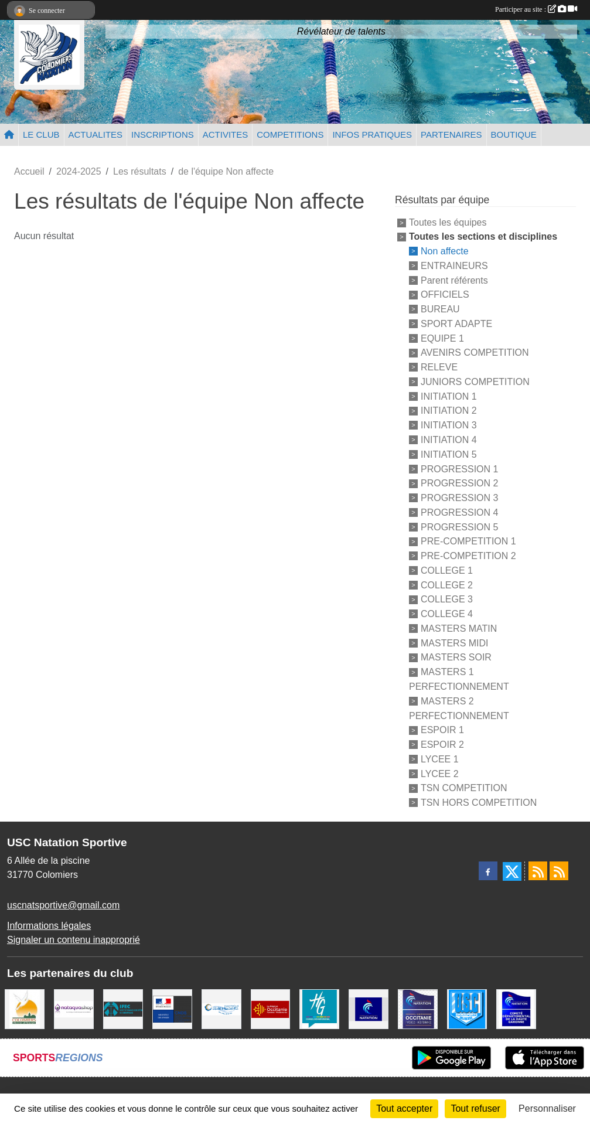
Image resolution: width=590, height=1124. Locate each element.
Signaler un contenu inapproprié (73, 940)
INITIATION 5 (449, 454)
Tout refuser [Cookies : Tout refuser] (475, 1108)
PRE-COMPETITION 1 (468, 541)
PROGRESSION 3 (459, 498)
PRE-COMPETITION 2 (468, 556)
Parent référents (454, 280)
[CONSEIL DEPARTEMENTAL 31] (319, 1008)
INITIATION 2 (449, 410)
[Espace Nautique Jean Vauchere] (221, 1008)
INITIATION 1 (449, 396)
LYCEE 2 (440, 773)
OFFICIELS (445, 294)
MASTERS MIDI (455, 643)
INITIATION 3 (449, 425)
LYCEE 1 (440, 759)
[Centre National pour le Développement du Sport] (172, 1008)
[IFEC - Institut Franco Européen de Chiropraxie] (123, 1008)
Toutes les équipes (448, 222)
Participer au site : (536, 9)
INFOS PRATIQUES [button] (372, 134)
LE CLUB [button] (41, 134)
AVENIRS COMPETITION (475, 352)
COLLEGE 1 (447, 570)
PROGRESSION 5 (459, 527)
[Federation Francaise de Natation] (368, 1008)
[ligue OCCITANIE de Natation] (418, 1008)
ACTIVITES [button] (225, 134)
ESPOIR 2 (442, 745)
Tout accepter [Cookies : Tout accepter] (404, 1108)
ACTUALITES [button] (96, 134)
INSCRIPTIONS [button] (162, 134)
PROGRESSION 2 (459, 483)
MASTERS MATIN (459, 628)
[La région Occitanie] (271, 1008)
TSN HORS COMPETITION (479, 803)
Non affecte (445, 251)
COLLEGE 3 (447, 599)
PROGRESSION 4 (459, 512)
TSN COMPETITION (464, 788)
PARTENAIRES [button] (451, 134)
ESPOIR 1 (442, 730)
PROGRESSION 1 (459, 469)
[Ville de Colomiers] (25, 1008)
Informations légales (49, 926)
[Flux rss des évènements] (559, 870)
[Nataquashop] (74, 1008)
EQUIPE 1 (442, 338)
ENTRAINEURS (454, 266)
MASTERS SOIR (456, 657)
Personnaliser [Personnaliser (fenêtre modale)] (547, 1108)
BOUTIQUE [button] (514, 134)
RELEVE (439, 367)
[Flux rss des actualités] (537, 870)
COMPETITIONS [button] (290, 134)
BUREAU (440, 309)
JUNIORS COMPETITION (475, 382)
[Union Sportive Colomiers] (467, 1008)
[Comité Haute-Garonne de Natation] (516, 1008)
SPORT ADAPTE (456, 324)
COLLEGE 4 (447, 614)
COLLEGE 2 (447, 585)
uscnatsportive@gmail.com (63, 905)
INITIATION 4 (449, 440)
